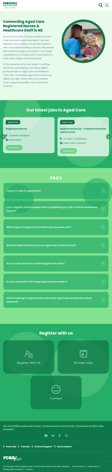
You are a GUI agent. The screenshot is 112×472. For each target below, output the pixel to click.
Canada (24, 446)
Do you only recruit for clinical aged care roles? (35, 261)
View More (14, 145)
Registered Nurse (16, 126)
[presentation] (3, 134)
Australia (9, 446)
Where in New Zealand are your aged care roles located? (41, 243)
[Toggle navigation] (107, 5)
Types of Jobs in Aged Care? (23, 189)
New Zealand (62, 446)
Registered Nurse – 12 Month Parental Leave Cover (83, 128)
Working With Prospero (13, 469)
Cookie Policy (92, 466)
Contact (29, 469)
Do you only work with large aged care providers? (36, 279)
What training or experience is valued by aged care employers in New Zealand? (49, 297)
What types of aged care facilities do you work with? (38, 225)
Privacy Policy (78, 466)
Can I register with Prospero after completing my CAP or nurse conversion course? (51, 207)
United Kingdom (42, 446)
